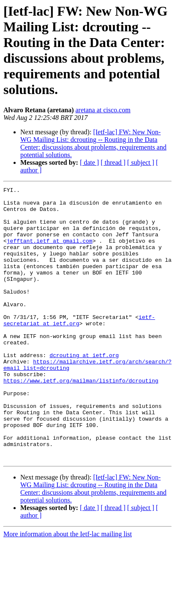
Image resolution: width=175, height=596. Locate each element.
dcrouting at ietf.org (84, 389)
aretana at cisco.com (103, 110)
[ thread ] (113, 162)
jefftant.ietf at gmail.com (50, 252)
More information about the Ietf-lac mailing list (67, 588)
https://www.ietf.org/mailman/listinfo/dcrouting (81, 420)
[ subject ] (140, 162)
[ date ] (89, 162)
